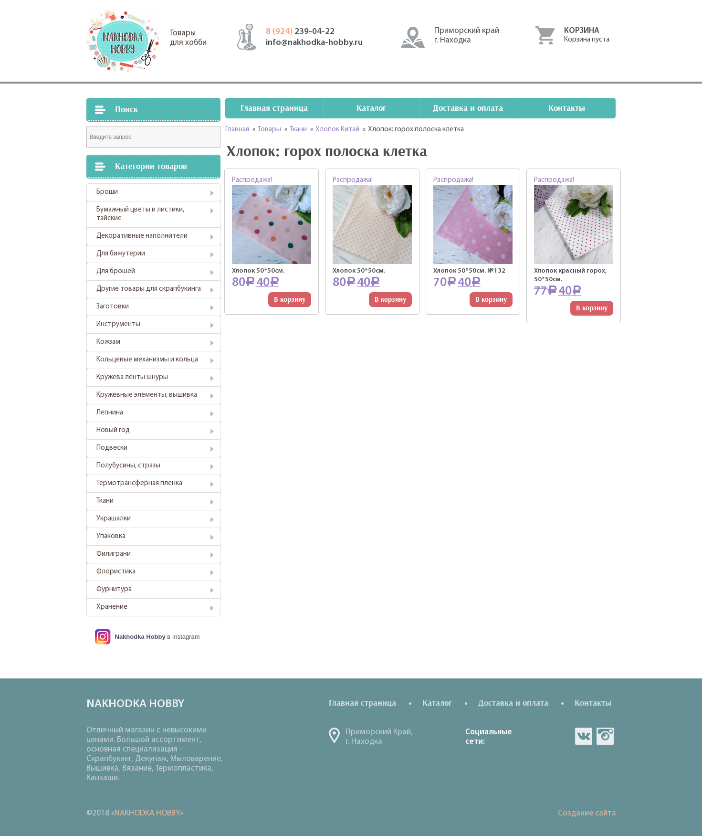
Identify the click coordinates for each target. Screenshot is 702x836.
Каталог (371, 108)
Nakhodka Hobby (140, 636)
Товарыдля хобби (188, 38)
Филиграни (113, 554)
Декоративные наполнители (142, 236)
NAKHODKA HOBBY (147, 813)
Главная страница (274, 108)
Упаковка (111, 536)
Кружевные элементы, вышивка (146, 395)
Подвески (111, 448)
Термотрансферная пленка (139, 483)
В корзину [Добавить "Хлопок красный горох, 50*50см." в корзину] (592, 308)
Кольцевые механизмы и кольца (147, 359)
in (605, 736)
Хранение (111, 607)
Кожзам (108, 342)
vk (583, 736)
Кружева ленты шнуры (132, 377)
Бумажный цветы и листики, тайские (140, 214)
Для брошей (115, 271)
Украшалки (113, 518)
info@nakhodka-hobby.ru (314, 42)
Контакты (566, 108)
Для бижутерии (120, 253)
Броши (107, 192)
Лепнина (109, 412)
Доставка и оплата (468, 108)
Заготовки (112, 306)
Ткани (105, 501)
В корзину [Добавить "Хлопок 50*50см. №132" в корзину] (491, 299)
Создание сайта (587, 813)
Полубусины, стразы (128, 465)
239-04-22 (300, 31)
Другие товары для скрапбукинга (148, 289)
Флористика (116, 571)
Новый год (113, 430)
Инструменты (118, 324)
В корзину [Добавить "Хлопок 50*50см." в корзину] (289, 299)
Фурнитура (114, 589)
